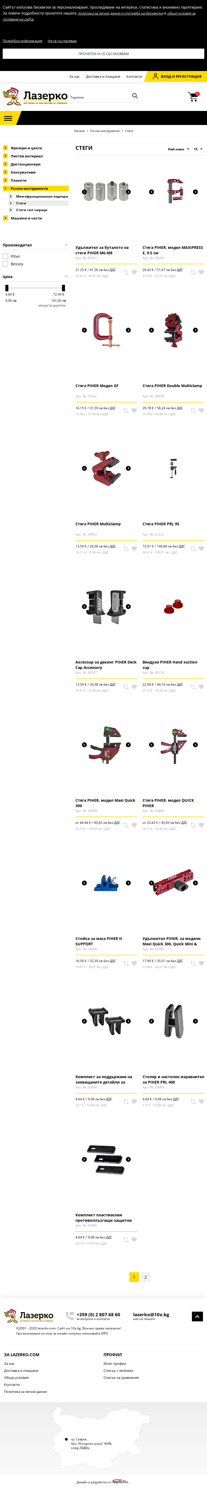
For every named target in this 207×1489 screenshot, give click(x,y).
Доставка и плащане (103, 76)
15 (198, 149)
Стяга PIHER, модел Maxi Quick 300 (105, 803)
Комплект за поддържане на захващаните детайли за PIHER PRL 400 (103, 1079)
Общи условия (16, 1377)
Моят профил (115, 1363)
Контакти (134, 76)
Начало (79, 131)
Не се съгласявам (62, 40)
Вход (162, 76)
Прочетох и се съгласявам (103, 53)
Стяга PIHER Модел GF (97, 385)
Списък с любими (118, 1370)
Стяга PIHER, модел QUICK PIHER (168, 803)
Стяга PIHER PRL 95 (161, 523)
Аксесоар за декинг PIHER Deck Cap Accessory (106, 664)
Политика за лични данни (25, 1391)
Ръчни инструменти (105, 131)
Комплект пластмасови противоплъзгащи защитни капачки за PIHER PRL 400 (103, 1217)
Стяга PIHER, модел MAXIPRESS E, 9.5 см (173, 250)
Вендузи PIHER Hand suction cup (170, 664)
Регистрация (189, 76)
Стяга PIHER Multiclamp (98, 523)
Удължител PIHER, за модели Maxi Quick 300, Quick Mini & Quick (172, 941)
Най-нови (178, 149)
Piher (11, 256)
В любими (134, 272)
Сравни (126, 272)
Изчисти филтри (52, 306)
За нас (74, 76)
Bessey (13, 264)
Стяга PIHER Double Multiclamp (172, 385)
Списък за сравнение (121, 1377)
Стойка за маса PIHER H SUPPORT (98, 941)
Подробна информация (22, 40)
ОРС (104, 1333)
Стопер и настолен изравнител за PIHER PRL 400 (173, 1079)
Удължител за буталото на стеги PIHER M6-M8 (102, 250)
